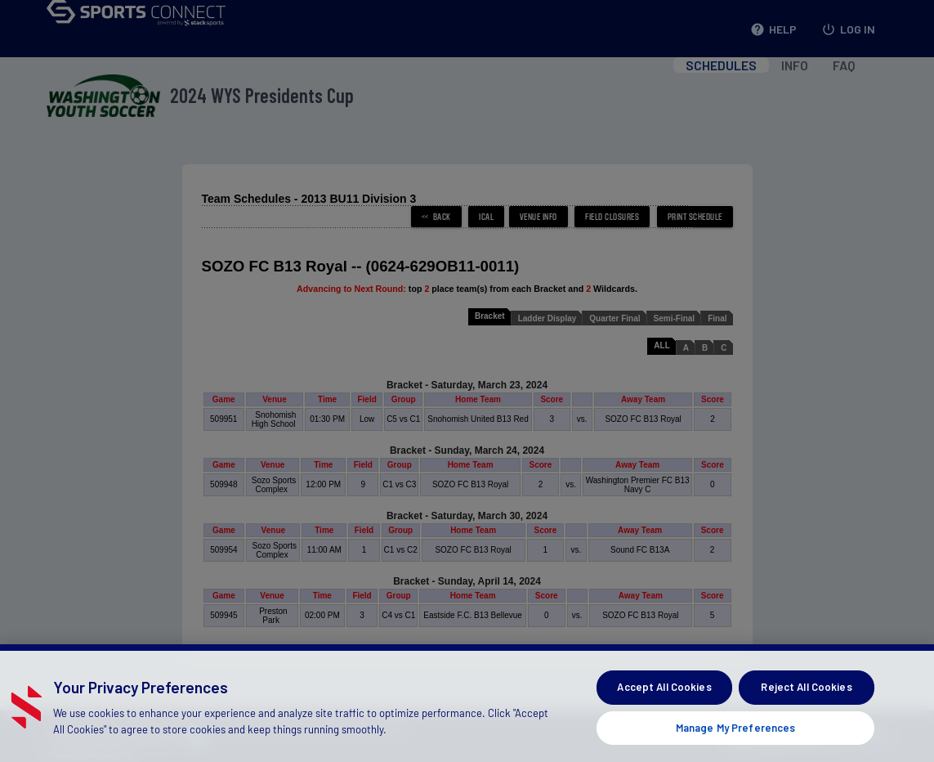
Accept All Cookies (664, 715)
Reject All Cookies (806, 715)
